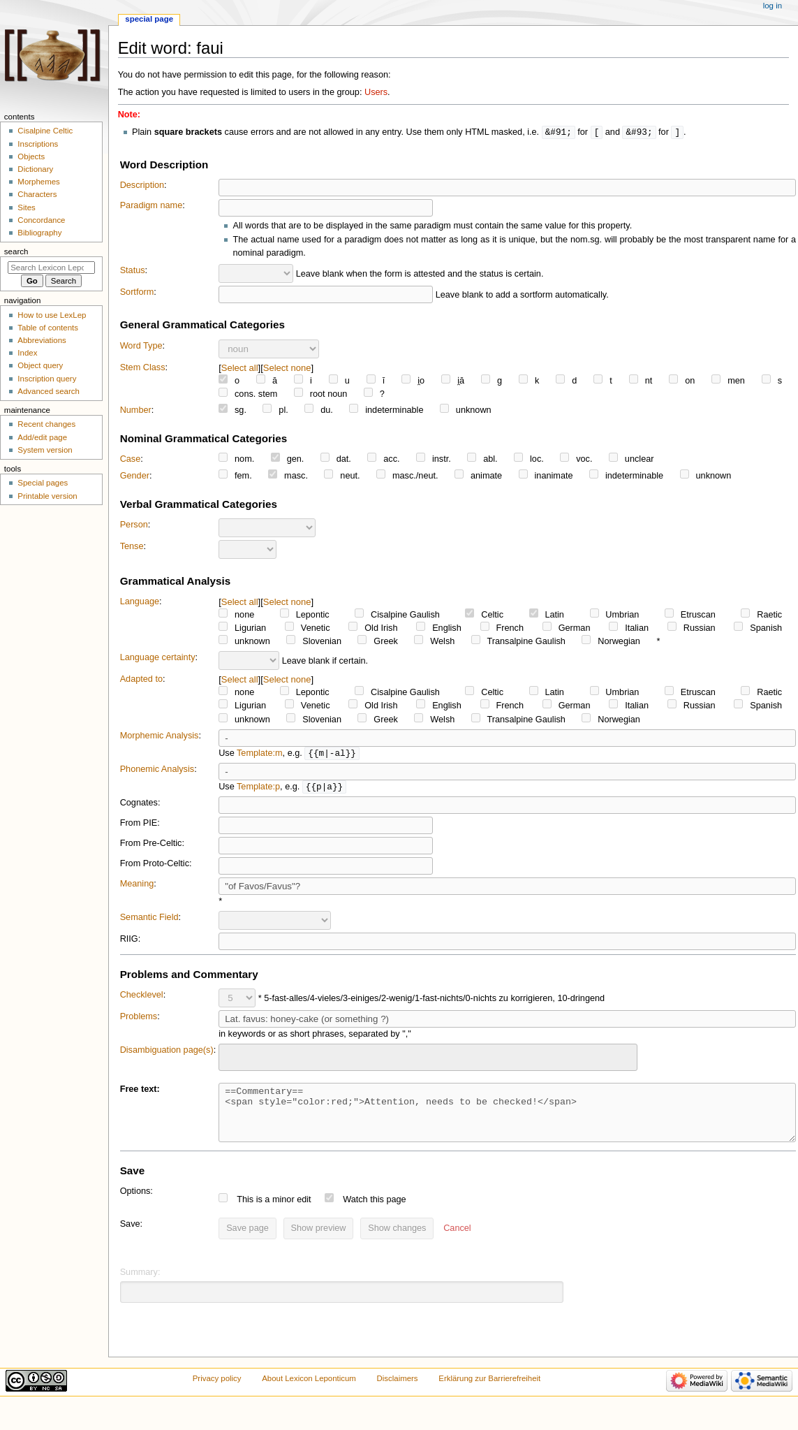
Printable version (47, 496)
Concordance (41, 220)
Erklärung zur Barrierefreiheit (489, 1391)
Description (142, 186)
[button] (457, 1241)
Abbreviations (41, 340)
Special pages (42, 483)
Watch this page (374, 1212)
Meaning (137, 886)
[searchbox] (231, 1058)
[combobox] (428, 1059)
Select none (287, 368)
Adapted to (141, 680)
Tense (132, 547)
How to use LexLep (51, 315)
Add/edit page (42, 437)
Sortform (137, 293)
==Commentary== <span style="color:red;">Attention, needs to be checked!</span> (507, 1120)
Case (130, 460)
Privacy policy (217, 1391)
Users (375, 92)
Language (139, 602)
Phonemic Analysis (157, 770)
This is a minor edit (274, 1212)
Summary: (140, 1285)
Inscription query (46, 378)
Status (132, 271)
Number (136, 411)
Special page (149, 19)
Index (27, 353)
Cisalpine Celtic (45, 130)
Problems (139, 1018)
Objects (31, 156)
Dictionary (35, 169)
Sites (26, 207)
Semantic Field (149, 919)
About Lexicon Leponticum (309, 1391)
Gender (134, 476)
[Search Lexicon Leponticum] (51, 267)
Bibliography (39, 232)
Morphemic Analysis (159, 736)
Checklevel (141, 997)
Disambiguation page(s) (167, 1052)
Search (16, 251)
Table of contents (47, 327)
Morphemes (38, 181)
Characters (37, 194)
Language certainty (157, 658)
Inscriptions (37, 144)
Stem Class (142, 368)
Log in (772, 5)
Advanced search (48, 391)
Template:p (258, 789)
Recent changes (46, 424)
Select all (239, 368)
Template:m (260, 754)
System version (44, 450)
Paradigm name (151, 206)
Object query (40, 365)
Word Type (141, 346)
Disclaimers (397, 1391)
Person (134, 525)
